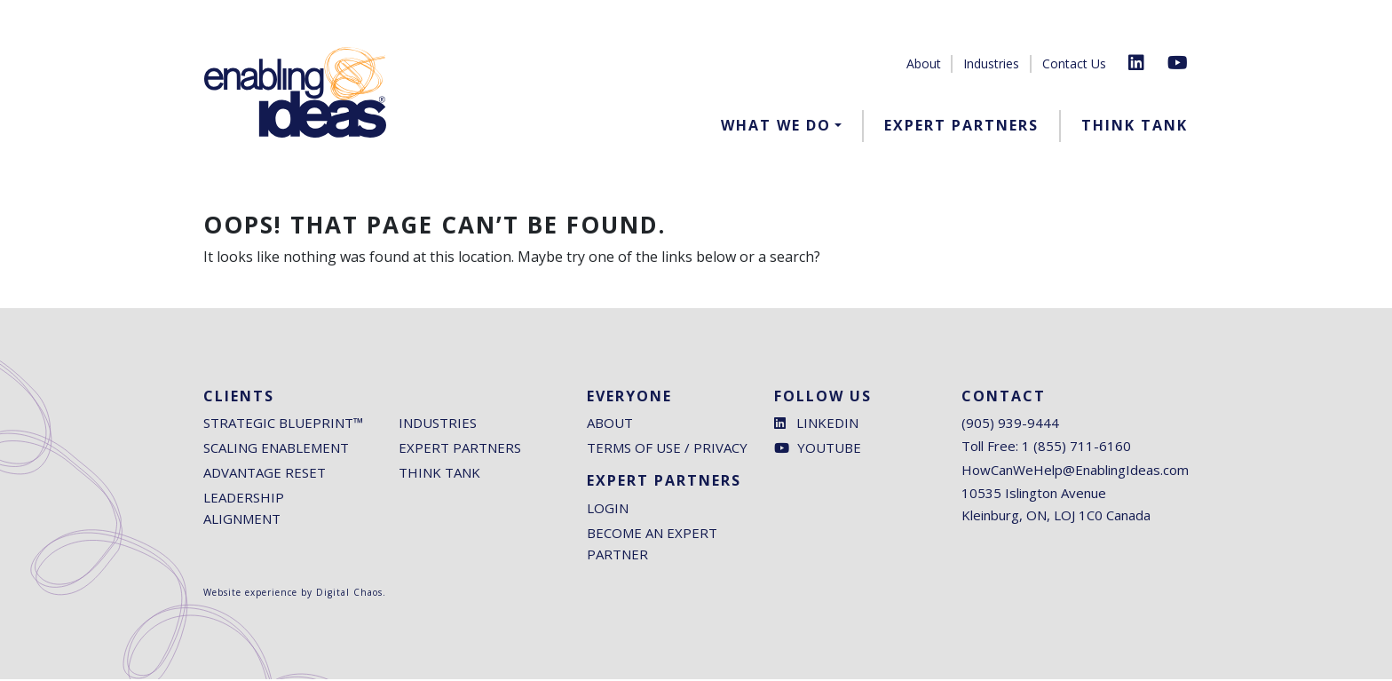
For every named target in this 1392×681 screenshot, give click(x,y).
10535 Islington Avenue (1033, 495)
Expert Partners (961, 125)
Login (608, 510)
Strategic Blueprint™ (283, 425)
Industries (991, 63)
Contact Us (1074, 63)
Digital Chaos (349, 594)
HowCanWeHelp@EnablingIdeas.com (1075, 472)
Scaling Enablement (276, 450)
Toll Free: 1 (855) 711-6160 (1046, 448)
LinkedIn (816, 425)
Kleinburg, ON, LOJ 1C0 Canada (1056, 518)
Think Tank (1134, 125)
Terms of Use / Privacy (667, 450)
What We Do (776, 125)
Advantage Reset (264, 475)
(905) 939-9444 (1010, 425)
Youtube (817, 450)
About (923, 63)
